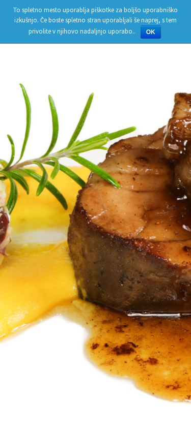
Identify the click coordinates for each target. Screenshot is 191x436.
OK (150, 32)
